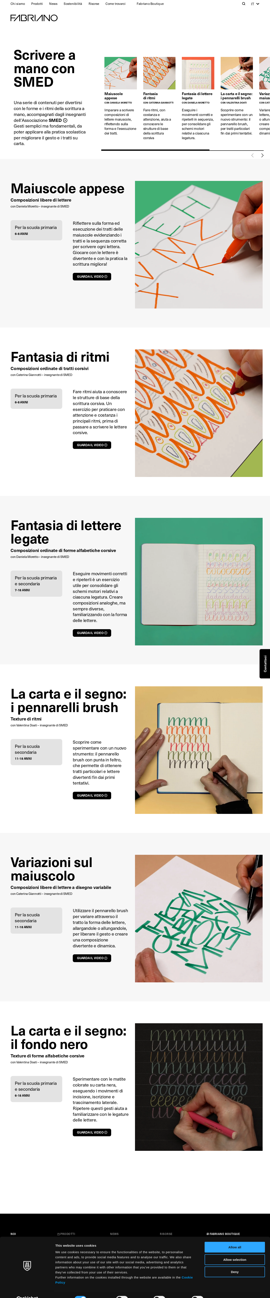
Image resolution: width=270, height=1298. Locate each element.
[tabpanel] (123, 101)
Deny (235, 1262)
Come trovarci (115, 3)
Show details (221, 1289)
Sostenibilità (73, 3)
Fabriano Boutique (150, 3)
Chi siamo (18, 3)
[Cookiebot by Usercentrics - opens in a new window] (27, 1290)
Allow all (234, 1237)
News (53, 3)
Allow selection (234, 1250)
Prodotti (37, 3)
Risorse (94, 3)
